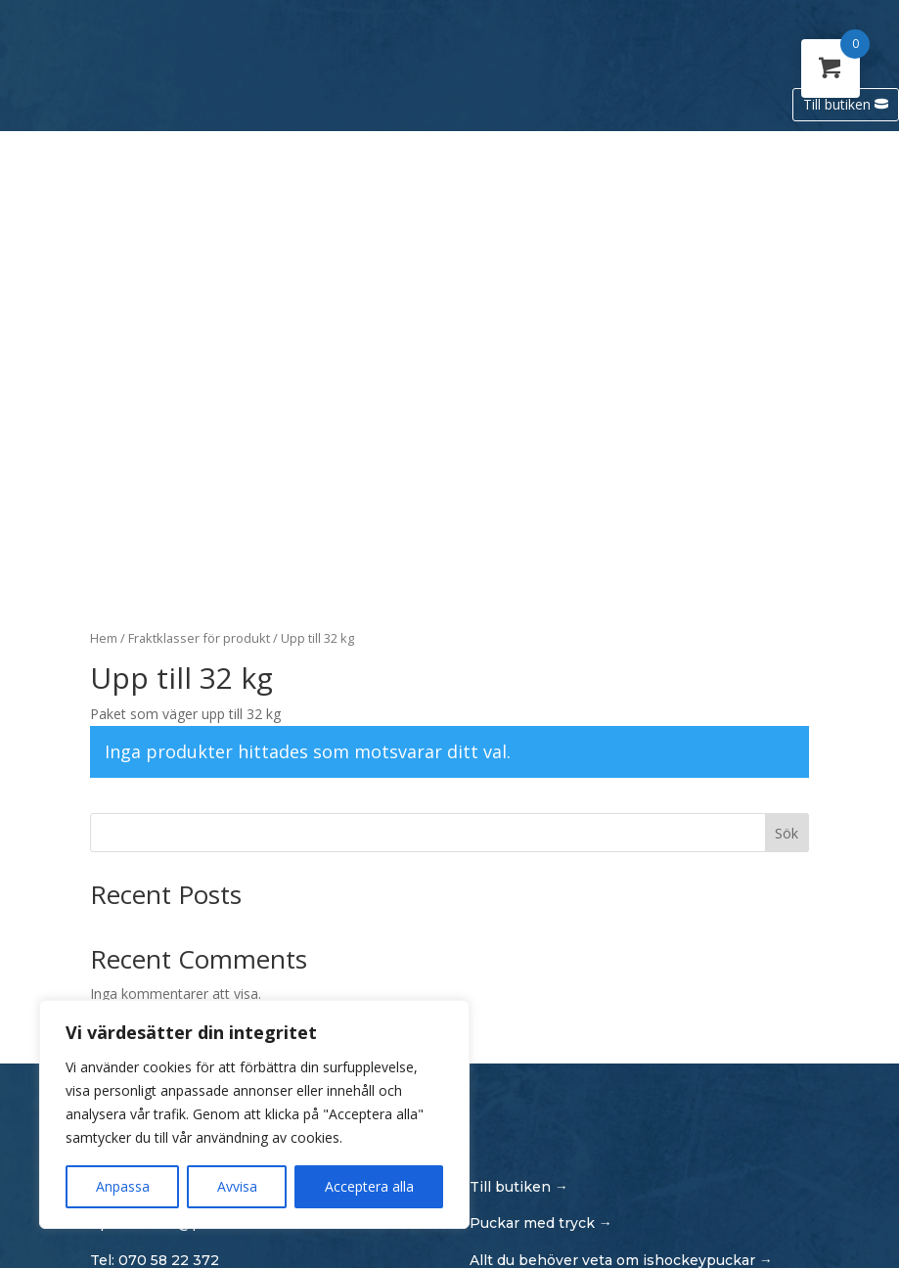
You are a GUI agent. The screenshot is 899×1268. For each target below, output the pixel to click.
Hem (103, 638)
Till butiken (837, 104)
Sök (786, 833)
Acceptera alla (369, 1186)
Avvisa (237, 1186)
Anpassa (123, 1186)
